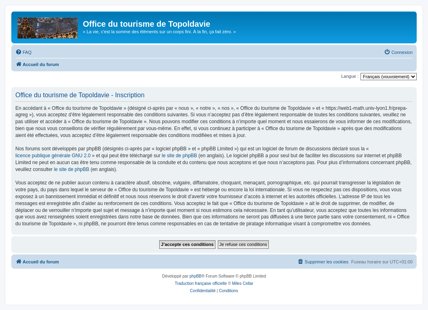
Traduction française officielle (201, 283)
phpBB (196, 276)
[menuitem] (23, 52)
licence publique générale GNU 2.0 (53, 155)
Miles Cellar (242, 283)
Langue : (349, 76)
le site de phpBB (179, 155)
